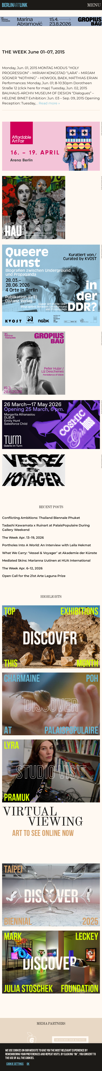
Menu (94, 5)
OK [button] (28, 1064)
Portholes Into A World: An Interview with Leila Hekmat (46, 545)
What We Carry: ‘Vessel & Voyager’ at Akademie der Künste (49, 553)
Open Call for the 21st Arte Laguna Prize (33, 576)
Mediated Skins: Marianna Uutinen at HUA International (46, 560)
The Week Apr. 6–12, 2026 (22, 568)
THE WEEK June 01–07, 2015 (33, 52)
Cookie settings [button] (15, 1064)
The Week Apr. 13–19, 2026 (23, 537)
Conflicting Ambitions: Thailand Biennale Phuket (41, 518)
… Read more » (48, 103)
